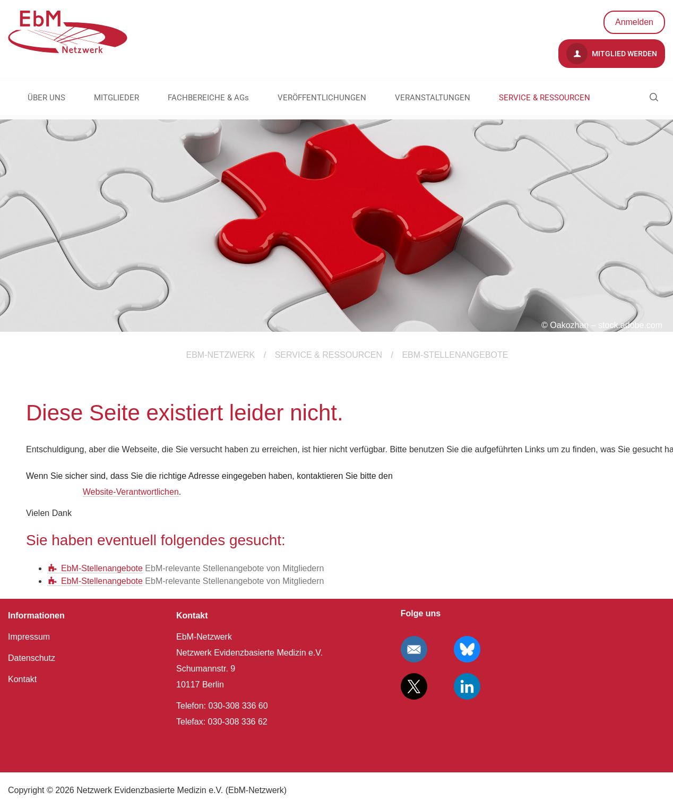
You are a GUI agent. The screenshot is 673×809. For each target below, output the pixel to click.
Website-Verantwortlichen (131, 491)
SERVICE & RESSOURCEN (544, 97)
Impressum (29, 636)
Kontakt (22, 679)
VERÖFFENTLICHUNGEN (322, 97)
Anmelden (634, 22)
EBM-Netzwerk (220, 354)
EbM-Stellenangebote (102, 568)
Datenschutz (31, 657)
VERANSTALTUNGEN (432, 97)
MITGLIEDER (116, 97)
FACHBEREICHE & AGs (208, 97)
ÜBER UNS (46, 97)
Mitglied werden (611, 53)
